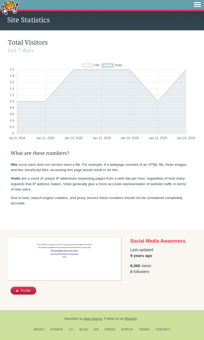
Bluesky (131, 319)
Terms (144, 329)
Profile (23, 291)
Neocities (71, 319)
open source (92, 319)
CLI (71, 329)
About (39, 329)
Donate (56, 329)
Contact (162, 329)
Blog (83, 329)
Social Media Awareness (157, 241)
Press (110, 329)
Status (127, 329)
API (96, 329)
